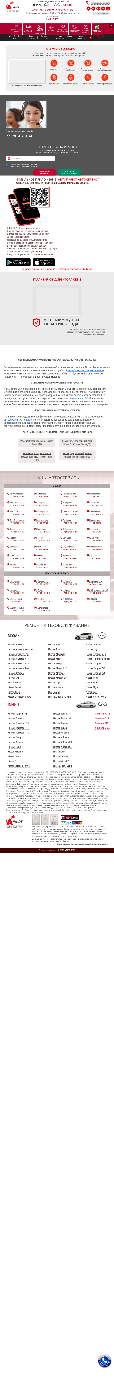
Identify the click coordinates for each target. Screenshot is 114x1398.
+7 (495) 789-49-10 (17, 523)
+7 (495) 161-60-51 (43, 567)
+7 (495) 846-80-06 (43, 610)
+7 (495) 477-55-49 (43, 602)
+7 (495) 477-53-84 (70, 540)
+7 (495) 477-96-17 (17, 540)
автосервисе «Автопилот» (18, 419)
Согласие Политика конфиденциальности (96, 844)
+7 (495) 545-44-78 (70, 558)
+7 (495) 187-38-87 (43, 584)
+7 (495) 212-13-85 (96, 593)
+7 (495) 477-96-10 (43, 540)
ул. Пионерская (95, 584)
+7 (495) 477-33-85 (43, 514)
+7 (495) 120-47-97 (17, 610)
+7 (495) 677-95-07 (70, 523)
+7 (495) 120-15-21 (43, 496)
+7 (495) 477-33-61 (43, 523)
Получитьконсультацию (69, 172)
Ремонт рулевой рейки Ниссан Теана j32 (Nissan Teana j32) (77, 443)
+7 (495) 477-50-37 (96, 505)
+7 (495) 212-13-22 (19, 135)
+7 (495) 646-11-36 (17, 532)
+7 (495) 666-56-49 (17, 593)
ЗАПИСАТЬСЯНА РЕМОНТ (44, 172)
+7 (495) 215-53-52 (96, 532)
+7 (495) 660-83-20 (70, 567)
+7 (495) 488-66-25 (17, 584)
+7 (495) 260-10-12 (96, 496)
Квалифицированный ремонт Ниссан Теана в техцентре (77, 455)
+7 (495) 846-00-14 (17, 558)
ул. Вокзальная (16, 602)
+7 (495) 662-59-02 (96, 549)
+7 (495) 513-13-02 (43, 505)
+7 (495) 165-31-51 (70, 593)
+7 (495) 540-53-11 (43, 558)
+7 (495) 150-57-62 (96, 514)
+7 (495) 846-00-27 (70, 505)
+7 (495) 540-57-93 (43, 532)
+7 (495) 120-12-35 (17, 549)
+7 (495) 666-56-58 (70, 602)
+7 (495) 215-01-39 (17, 505)
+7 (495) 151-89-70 (70, 514)
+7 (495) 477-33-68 (17, 514)
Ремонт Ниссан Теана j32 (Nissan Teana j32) (36, 443)
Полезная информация (63, 844)
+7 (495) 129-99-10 (70, 532)
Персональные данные (77, 844)
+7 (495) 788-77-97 (96, 523)
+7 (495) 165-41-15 (43, 593)
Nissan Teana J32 (78, 398)
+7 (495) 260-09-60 (70, 549)
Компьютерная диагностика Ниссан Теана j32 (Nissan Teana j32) (36, 456)
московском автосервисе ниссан (85, 370)
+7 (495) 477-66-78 (96, 602)
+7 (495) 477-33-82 (70, 496)
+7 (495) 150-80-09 (70, 584)
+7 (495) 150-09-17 (96, 558)
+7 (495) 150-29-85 (17, 496)
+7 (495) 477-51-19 (17, 567)
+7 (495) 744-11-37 (43, 549)
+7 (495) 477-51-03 (96, 540)
